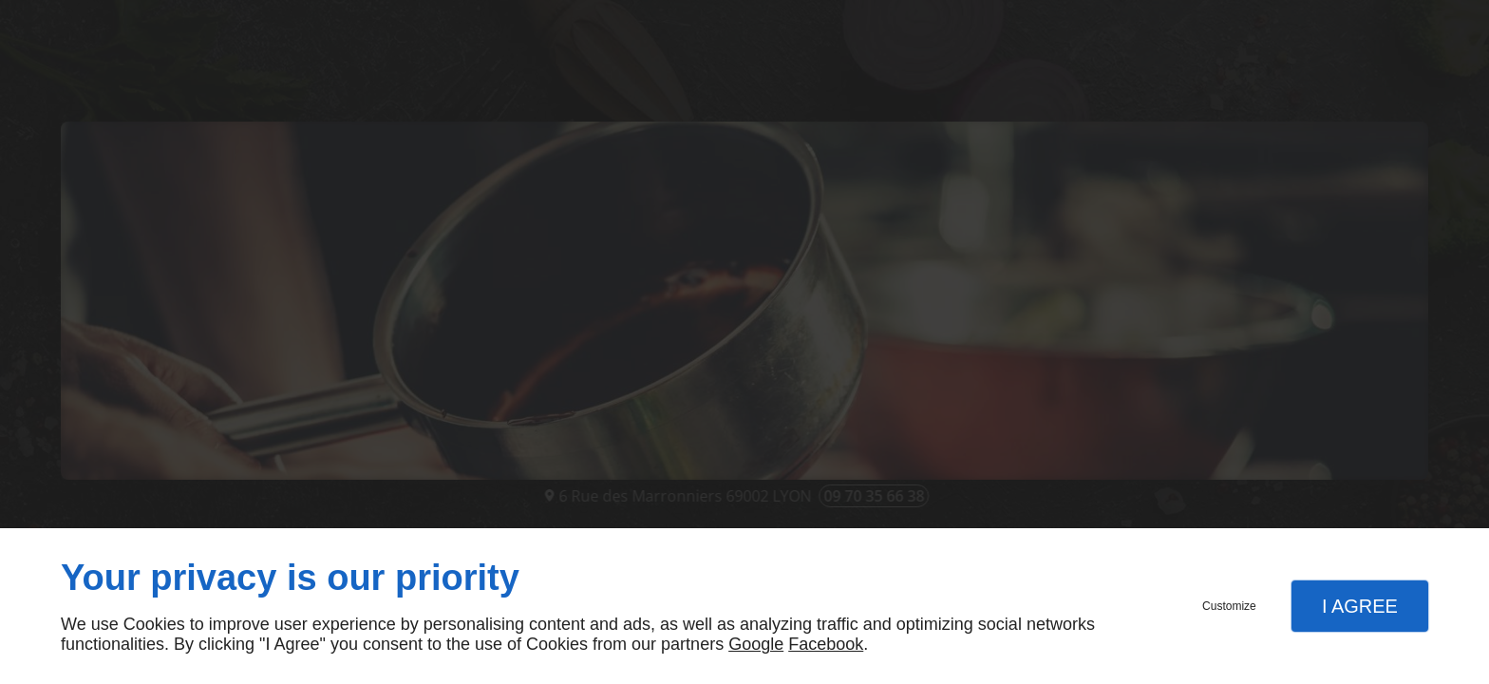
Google (755, 644)
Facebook (825, 644)
